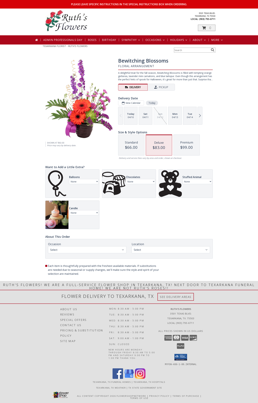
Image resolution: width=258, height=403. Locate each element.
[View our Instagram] (140, 377)
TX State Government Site (145, 387)
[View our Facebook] (118, 377)
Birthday (109, 40)
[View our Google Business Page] (129, 377)
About (199, 40)
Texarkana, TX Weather (111, 387)
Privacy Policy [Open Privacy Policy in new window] (159, 395)
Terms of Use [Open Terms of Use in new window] (139, 397)
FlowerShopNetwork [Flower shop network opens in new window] (131, 395)
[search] (212, 50)
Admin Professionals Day (62, 40)
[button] (206, 28)
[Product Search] (191, 50)
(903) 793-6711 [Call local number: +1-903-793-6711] (207, 19)
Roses (92, 40)
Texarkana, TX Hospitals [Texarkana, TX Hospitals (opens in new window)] (149, 381)
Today (152, 102)
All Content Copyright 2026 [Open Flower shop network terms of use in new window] (96, 395)
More (217, 40)
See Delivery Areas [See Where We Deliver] (175, 297)
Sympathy (131, 40)
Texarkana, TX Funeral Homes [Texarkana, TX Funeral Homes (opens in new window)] (112, 381)
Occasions (155, 40)
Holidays (179, 40)
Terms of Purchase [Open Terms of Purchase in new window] (186, 395)
